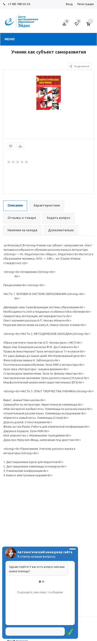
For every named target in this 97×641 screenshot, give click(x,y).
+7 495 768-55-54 (19, 4)
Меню (10, 39)
